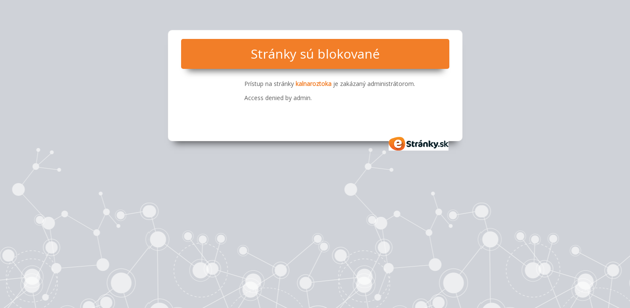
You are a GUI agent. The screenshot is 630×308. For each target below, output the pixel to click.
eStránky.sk (419, 144)
